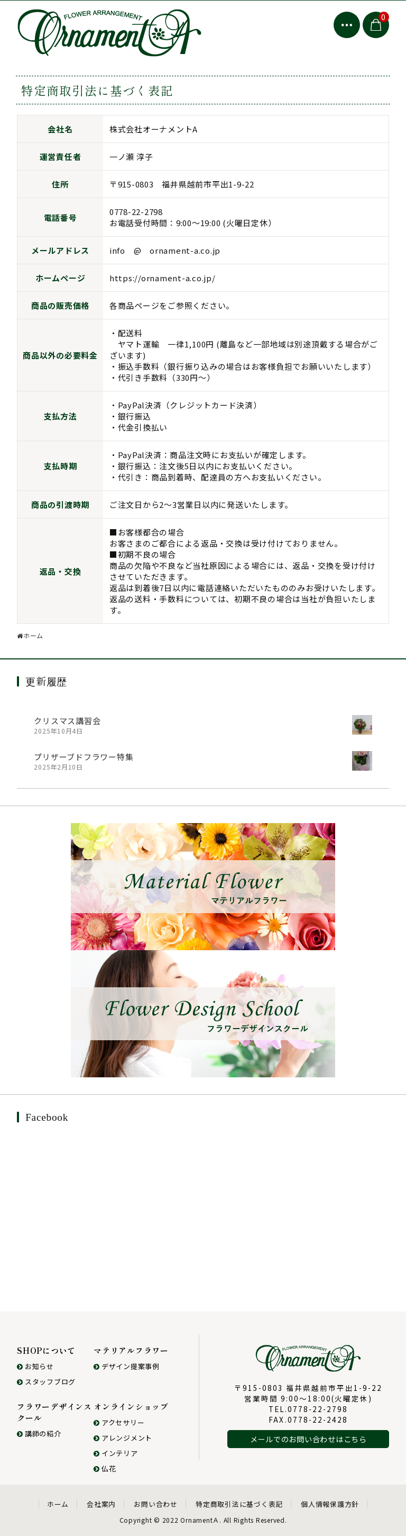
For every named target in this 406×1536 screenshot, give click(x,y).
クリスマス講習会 (67, 720)
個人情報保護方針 (330, 1504)
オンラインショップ (131, 1406)
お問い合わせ (156, 1504)
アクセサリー (119, 1422)
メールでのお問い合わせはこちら (308, 1438)
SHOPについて (46, 1350)
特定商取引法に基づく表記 (239, 1504)
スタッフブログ (46, 1382)
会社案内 (101, 1504)
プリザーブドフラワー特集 (83, 756)
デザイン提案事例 (127, 1366)
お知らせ (35, 1366)
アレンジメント (123, 1438)
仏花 (105, 1468)
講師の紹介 (39, 1433)
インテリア (116, 1453)
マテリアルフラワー (131, 1350)
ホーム (58, 1504)
